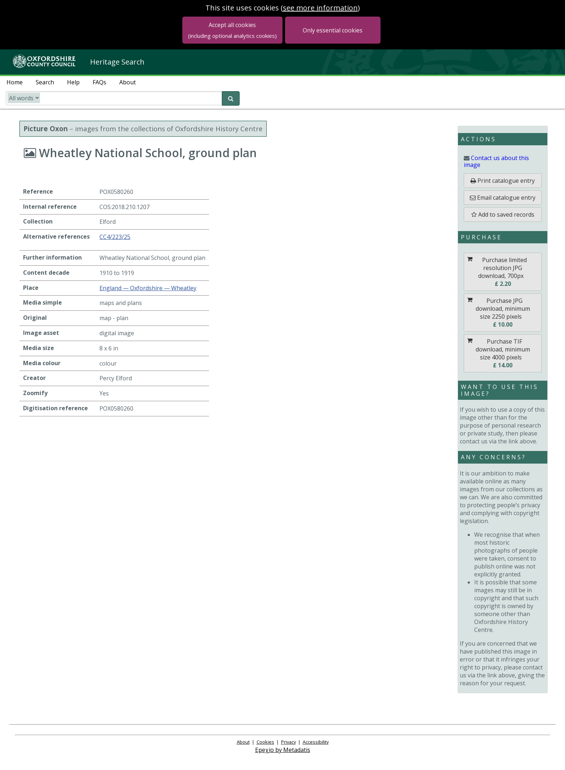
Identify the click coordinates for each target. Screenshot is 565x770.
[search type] (24, 98)
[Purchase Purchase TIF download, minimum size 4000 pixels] (503, 353)
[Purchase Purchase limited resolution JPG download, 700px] (503, 272)
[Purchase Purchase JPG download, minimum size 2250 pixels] (503, 312)
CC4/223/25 (114, 237)
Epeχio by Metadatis (282, 750)
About (243, 742)
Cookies (265, 742)
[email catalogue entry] (503, 197)
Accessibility (316, 742)
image (496, 161)
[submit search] (231, 98)
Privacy (288, 742)
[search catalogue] (114, 98)
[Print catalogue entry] (503, 180)
